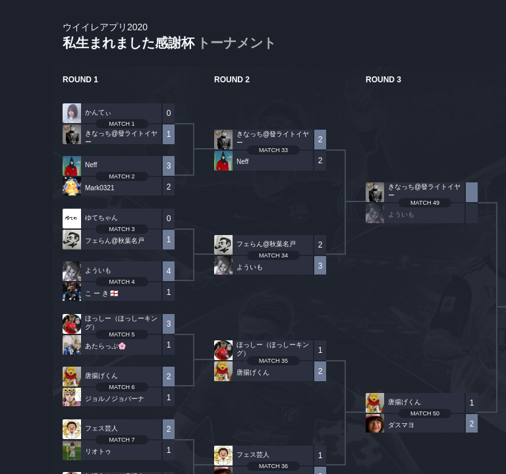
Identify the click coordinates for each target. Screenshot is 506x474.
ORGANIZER (26, 201)
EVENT (26, 309)
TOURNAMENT (26, 93)
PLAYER (26, 147)
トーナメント (236, 43)
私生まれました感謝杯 (169, 36)
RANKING (26, 255)
